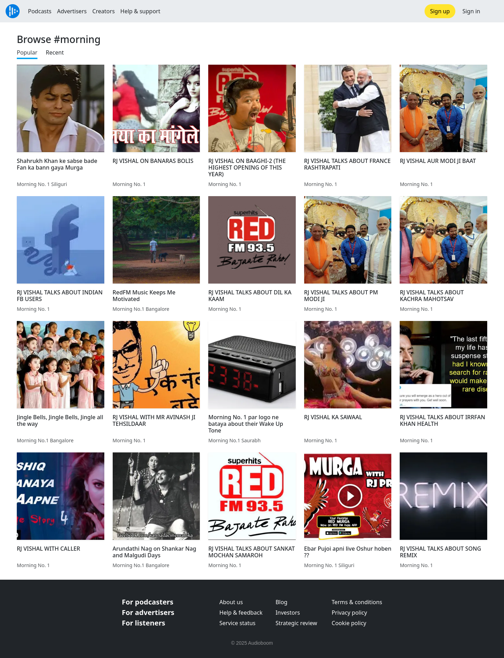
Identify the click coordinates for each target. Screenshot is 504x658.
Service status (237, 623)
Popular (27, 52)
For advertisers (148, 612)
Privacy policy (349, 612)
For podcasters (147, 602)
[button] (492, 11)
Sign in (471, 11)
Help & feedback (240, 612)
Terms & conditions (357, 602)
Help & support (140, 11)
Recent (55, 52)
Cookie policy (349, 623)
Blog (281, 602)
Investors (287, 612)
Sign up (440, 11)
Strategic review (296, 623)
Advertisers (72, 11)
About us (231, 602)
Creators (103, 11)
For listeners (143, 623)
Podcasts (39, 11)
